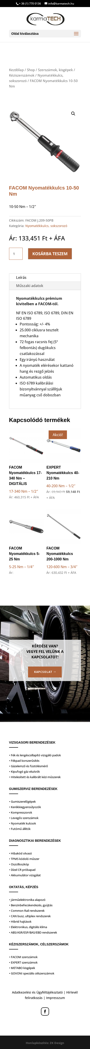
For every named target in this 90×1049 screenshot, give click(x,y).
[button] (73, 114)
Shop (31, 69)
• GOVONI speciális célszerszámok (31, 973)
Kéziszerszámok (21, 75)
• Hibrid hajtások (20, 921)
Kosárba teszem (50, 253)
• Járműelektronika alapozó (27, 900)
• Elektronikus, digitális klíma (28, 927)
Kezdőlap (16, 69)
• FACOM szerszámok (23, 957)
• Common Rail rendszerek (27, 911)
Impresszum (55, 998)
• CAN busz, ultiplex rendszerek (30, 916)
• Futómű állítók (20, 829)
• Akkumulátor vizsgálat (25, 875)
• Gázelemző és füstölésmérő (28, 766)
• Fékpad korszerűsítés (24, 761)
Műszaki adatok (29, 285)
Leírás (21, 277)
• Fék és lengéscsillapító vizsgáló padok (35, 755)
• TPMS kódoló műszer (24, 859)
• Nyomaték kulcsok (22, 823)
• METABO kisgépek (22, 968)
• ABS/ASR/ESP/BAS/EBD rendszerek (33, 932)
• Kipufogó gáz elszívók (24, 771)
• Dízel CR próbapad (22, 870)
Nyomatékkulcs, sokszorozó (46, 226)
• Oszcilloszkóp (19, 864)
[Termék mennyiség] (16, 254)
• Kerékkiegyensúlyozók (25, 807)
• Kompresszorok (20, 812)
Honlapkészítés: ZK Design (45, 1043)
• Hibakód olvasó (20, 853)
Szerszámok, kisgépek (55, 69)
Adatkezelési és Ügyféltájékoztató (37, 992)
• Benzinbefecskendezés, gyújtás (30, 905)
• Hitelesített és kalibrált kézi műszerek (35, 777)
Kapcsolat (43, 672)
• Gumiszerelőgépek (22, 801)
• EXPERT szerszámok (23, 962)
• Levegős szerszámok (23, 818)
